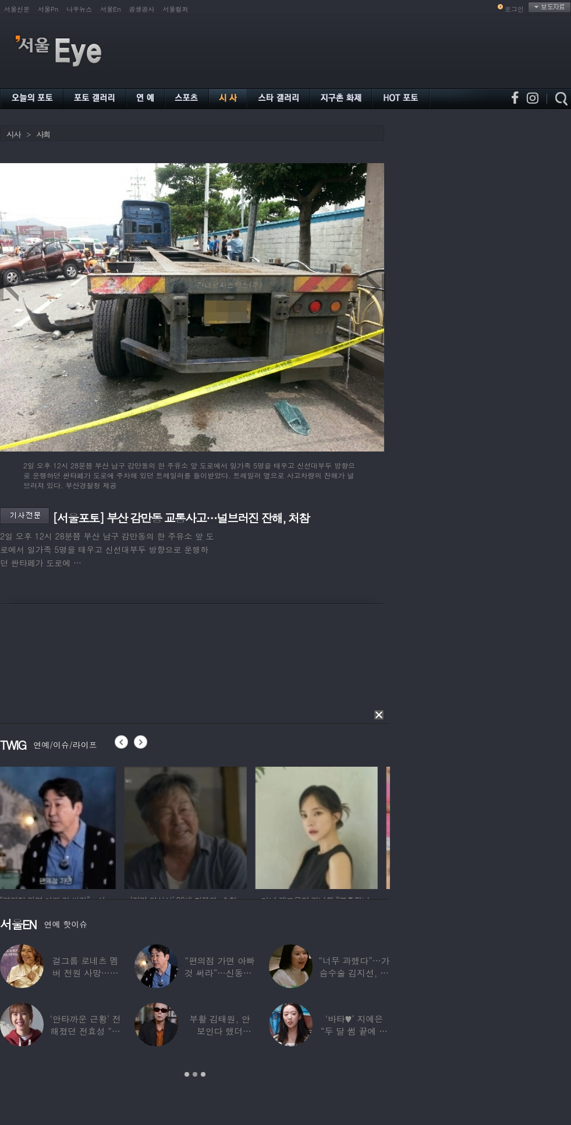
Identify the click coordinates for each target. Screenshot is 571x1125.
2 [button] (195, 1074)
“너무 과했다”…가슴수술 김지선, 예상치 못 (353, 972)
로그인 (514, 9)
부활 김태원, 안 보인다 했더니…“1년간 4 (219, 1031)
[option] (61, 826)
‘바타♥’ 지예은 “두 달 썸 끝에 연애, (354, 1031)
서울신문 (17, 9)
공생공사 (142, 9)
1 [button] (187, 1074)
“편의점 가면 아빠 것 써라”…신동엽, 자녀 (220, 972)
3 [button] (203, 1074)
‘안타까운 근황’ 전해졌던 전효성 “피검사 (85, 1031)
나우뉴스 (79, 9)
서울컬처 (176, 9)
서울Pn (48, 9)
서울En (110, 9)
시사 (13, 134)
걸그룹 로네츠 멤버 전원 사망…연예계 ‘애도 (85, 972)
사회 (43, 134)
